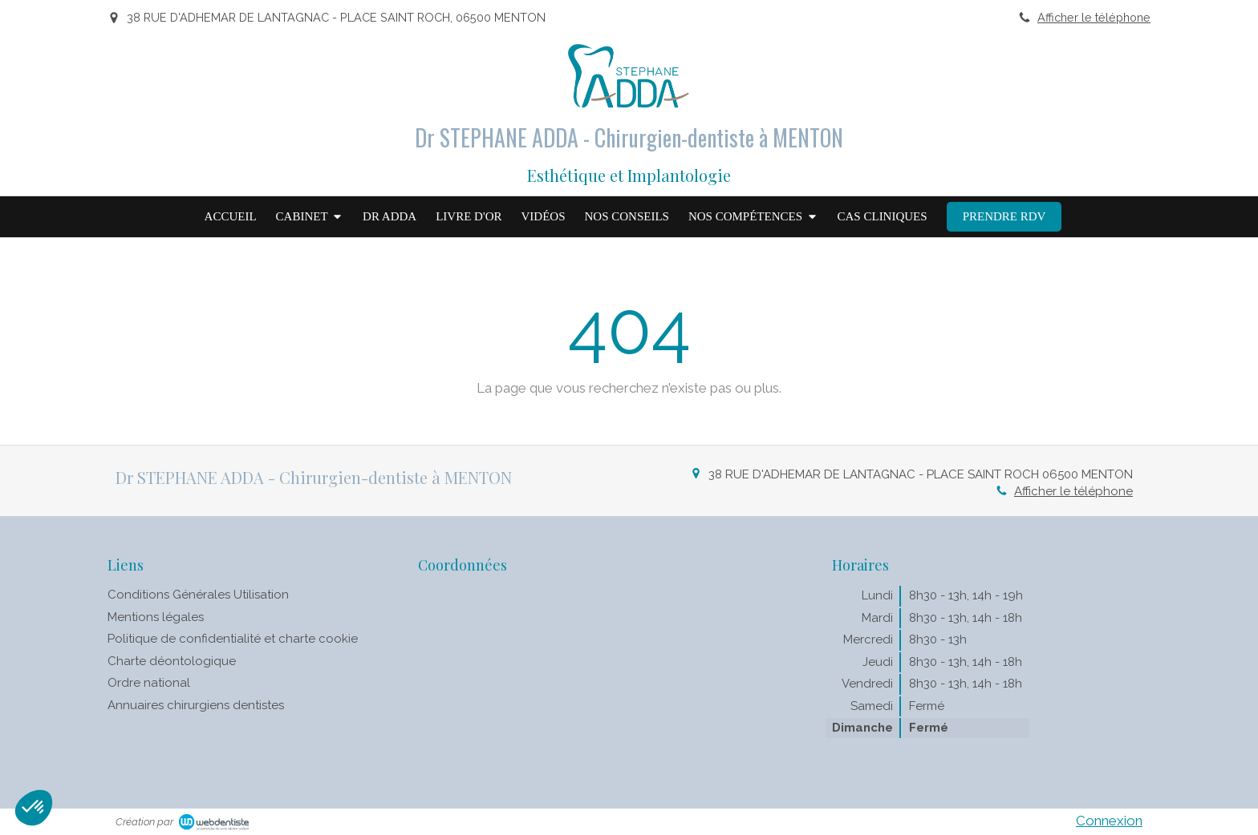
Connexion (1109, 821)
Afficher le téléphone (1093, 17)
